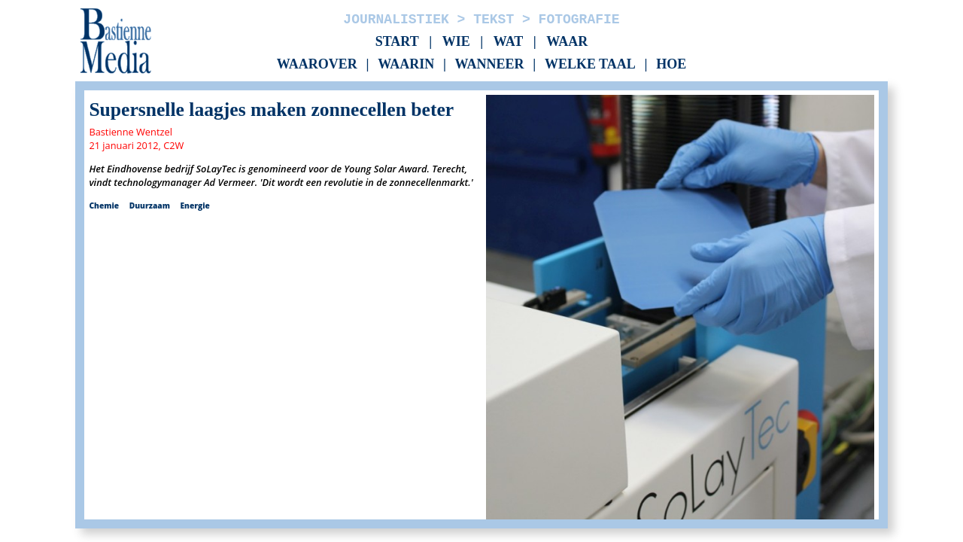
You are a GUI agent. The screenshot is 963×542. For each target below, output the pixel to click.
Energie (194, 205)
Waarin (406, 64)
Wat (509, 41)
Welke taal (590, 64)
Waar (567, 41)
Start (397, 41)
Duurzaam (149, 205)
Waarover (317, 64)
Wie (456, 41)
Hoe (671, 64)
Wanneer (489, 64)
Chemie (104, 205)
